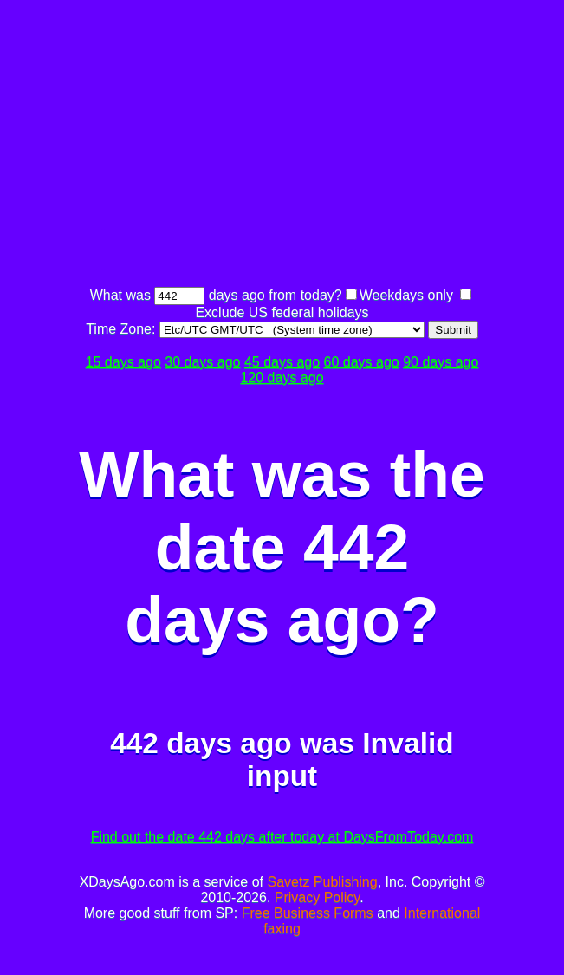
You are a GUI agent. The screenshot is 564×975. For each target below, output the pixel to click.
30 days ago (202, 361)
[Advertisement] (320, 145)
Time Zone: (122, 329)
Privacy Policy (317, 897)
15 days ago (123, 361)
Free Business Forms (307, 913)
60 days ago (361, 361)
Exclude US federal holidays (281, 312)
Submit (452, 329)
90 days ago (440, 361)
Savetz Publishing (322, 881)
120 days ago (281, 377)
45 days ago (282, 361)
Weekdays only (406, 295)
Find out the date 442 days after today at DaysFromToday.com (282, 836)
